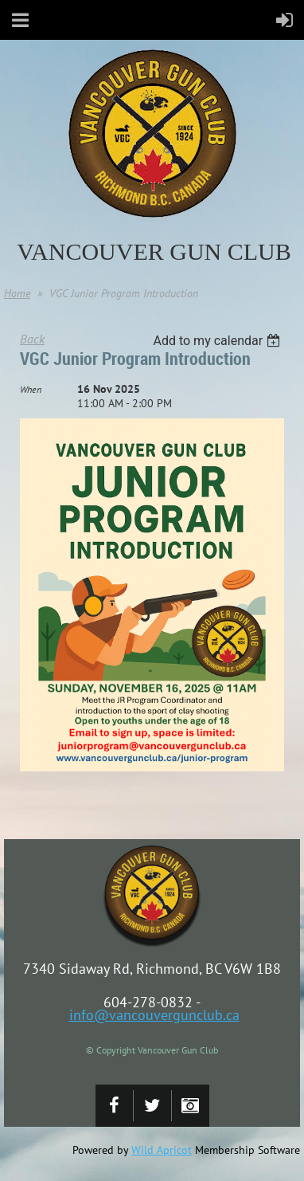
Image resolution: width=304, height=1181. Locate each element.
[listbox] (218, 341)
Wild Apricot (161, 1150)
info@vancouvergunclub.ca (154, 1015)
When (30, 389)
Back (32, 339)
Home (17, 293)
